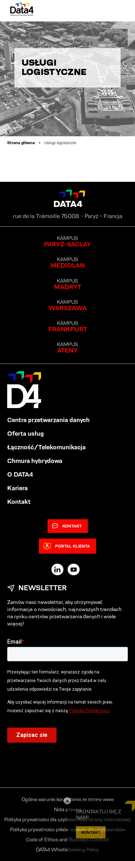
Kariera (17, 488)
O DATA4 (20, 474)
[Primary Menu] (118, 11)
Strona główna (21, 142)
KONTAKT (90, 832)
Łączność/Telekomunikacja (46, 447)
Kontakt (19, 501)
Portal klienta (67, 546)
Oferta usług (25, 433)
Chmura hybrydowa (34, 460)
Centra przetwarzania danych (48, 420)
